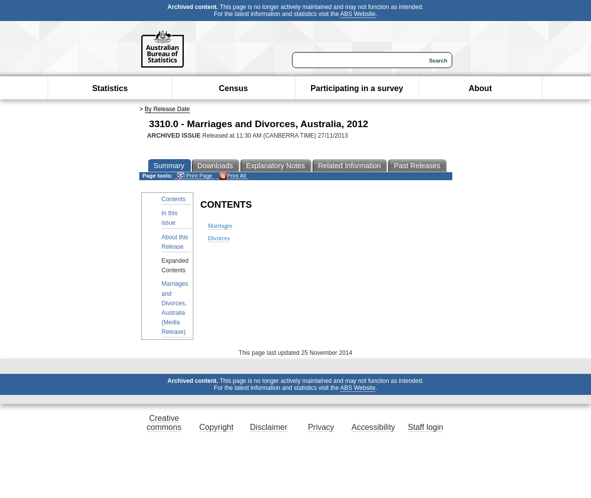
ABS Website (357, 14)
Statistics (110, 88)
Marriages (220, 225)
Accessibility (373, 427)
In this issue (170, 218)
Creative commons (164, 422)
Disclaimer (268, 427)
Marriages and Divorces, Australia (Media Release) (175, 307)
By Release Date (167, 109)
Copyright (216, 427)
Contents (174, 199)
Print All (232, 176)
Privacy (321, 427)
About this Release (175, 242)
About (480, 88)
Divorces (218, 238)
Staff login (425, 427)
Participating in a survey (357, 88)
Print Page (194, 176)
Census (233, 88)
